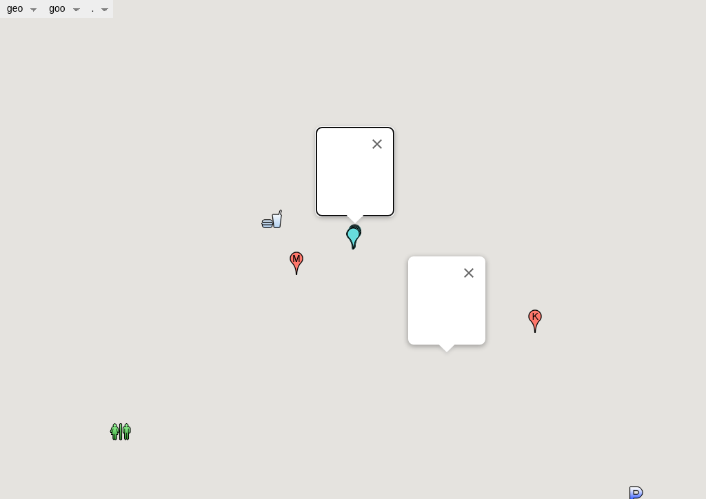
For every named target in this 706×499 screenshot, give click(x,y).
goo (58, 8)
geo (16, 8)
